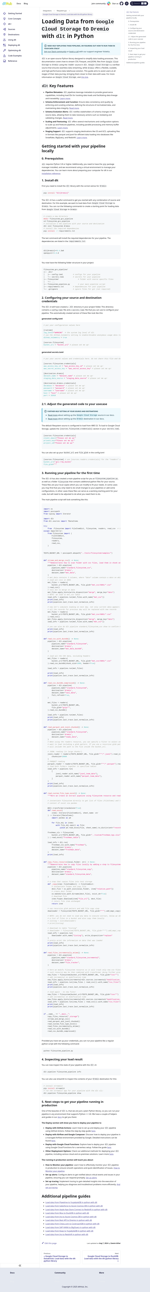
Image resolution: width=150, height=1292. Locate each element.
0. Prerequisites (133, 21)
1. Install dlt (132, 25)
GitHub (102, 1277)
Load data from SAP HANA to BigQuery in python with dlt (70, 1227)
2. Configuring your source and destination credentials (136, 30)
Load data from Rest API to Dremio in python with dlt (68, 1220)
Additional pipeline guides (135, 63)
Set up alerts (91, 1177)
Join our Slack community (55, 51)
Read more (74, 108)
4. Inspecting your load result (136, 49)
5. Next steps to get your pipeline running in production (136, 56)
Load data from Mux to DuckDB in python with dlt (67, 1213)
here (93, 1131)
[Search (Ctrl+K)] (139, 3)
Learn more (65, 98)
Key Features (132, 12)
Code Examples (15, 55)
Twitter (102, 1281)
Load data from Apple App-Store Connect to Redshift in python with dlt (76, 1209)
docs (60, 1117)
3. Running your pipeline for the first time (136, 43)
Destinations (13, 34)
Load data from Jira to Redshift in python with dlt (66, 1234)
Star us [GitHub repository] (115, 3)
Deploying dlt (14, 45)
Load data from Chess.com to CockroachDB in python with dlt (72, 1223)
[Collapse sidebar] (20, 1265)
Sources (11, 29)
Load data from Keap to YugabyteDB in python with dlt (69, 1231)
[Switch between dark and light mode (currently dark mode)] (127, 3)
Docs (19, 3)
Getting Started (15, 13)
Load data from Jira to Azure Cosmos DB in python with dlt (71, 1216)
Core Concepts (14, 18)
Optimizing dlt (14, 50)
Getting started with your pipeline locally (135, 16)
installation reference (51, 173)
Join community (99, 3)
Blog (26, 3)
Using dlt (12, 40)
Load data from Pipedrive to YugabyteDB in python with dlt (71, 1202)
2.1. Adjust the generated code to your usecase (137, 37)
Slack (57, 1277)
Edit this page (49, 1243)
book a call (74, 51)
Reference (12, 61)
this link (84, 77)
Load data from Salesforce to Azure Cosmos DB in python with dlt (74, 1206)
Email (57, 1281)
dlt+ (10, 24)
